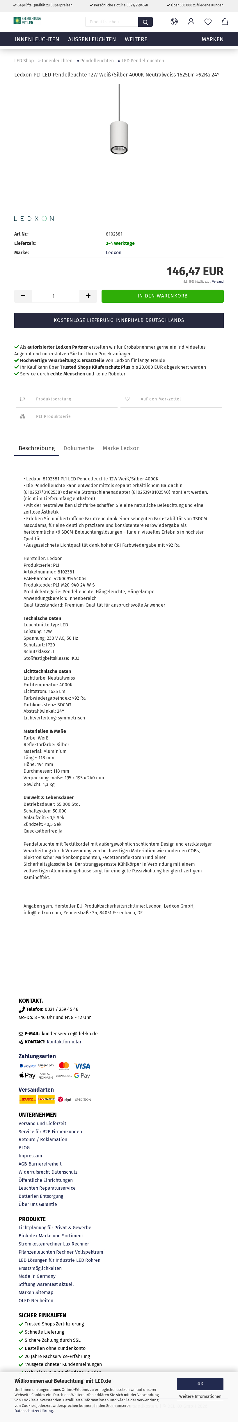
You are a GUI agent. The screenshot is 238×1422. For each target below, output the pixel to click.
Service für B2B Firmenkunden (50, 1131)
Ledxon (113, 252)
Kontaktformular (64, 1042)
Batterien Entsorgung (41, 1196)
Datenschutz (64, 1172)
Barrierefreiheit (45, 1164)
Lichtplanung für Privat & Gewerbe (55, 1227)
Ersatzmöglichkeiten (40, 1268)
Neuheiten (42, 1300)
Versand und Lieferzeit (42, 1123)
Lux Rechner (76, 1244)
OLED (24, 1300)
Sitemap (44, 1292)
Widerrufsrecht (34, 1172)
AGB (23, 1164)
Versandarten (36, 1089)
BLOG (24, 1147)
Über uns (28, 1204)
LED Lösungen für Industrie (47, 1260)
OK (200, 1384)
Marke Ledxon (121, 448)
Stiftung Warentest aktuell (46, 1284)
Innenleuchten (37, 42)
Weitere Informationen (200, 1396)
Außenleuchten (92, 42)
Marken (26, 1292)
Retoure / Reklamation (43, 1139)
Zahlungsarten (37, 1056)
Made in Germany (37, 1276)
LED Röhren (88, 1260)
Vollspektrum (89, 1252)
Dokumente (78, 448)
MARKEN (213, 42)
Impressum (30, 1156)
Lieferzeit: (25, 243)
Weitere (136, 42)
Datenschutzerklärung (34, 1411)
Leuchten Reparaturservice (47, 1188)
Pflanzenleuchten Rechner (46, 1252)
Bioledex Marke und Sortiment (51, 1236)
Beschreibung (37, 448)
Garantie (48, 1204)
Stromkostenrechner (40, 1244)
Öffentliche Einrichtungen (46, 1180)
